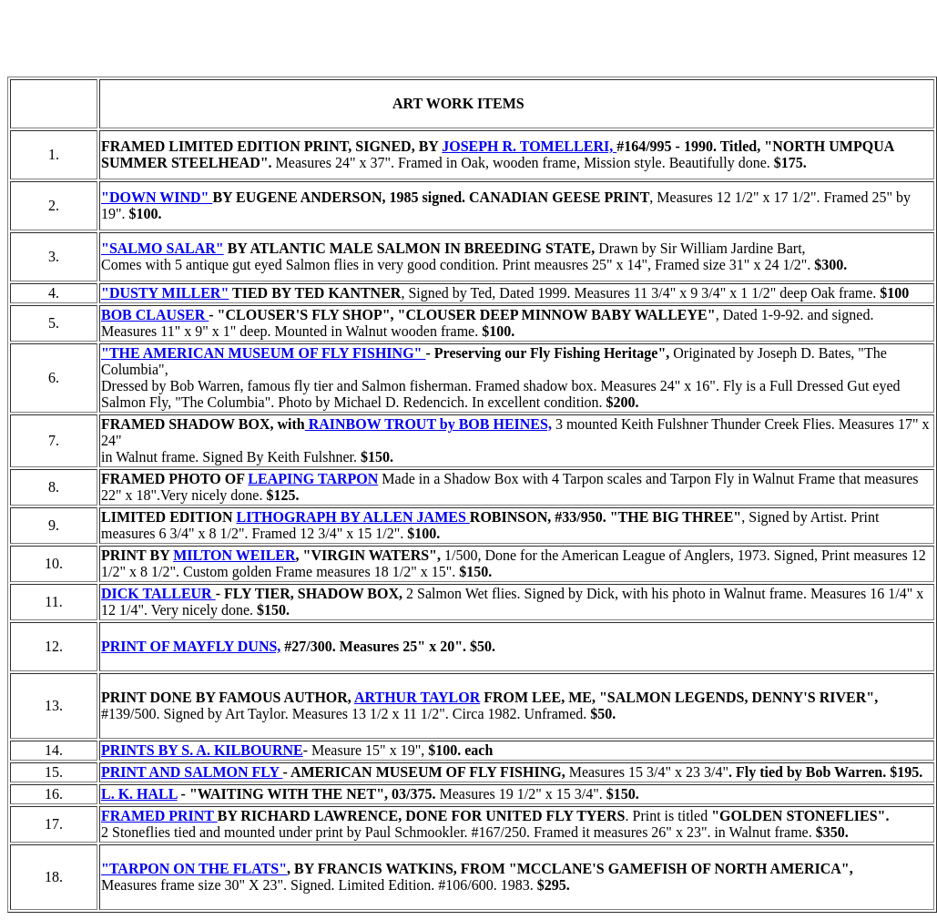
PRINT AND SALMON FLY (191, 772)
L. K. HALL (139, 794)
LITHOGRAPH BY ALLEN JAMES (352, 517)
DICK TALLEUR (158, 593)
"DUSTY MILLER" (165, 293)
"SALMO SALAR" (162, 248)
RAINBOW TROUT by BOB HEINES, (428, 424)
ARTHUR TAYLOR (417, 697)
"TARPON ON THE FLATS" (194, 868)
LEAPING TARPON (313, 478)
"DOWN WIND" (156, 197)
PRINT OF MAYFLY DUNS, (190, 646)
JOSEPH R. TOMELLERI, (529, 146)
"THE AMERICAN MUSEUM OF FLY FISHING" (263, 353)
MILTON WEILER (234, 555)
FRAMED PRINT (159, 815)
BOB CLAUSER (155, 314)
